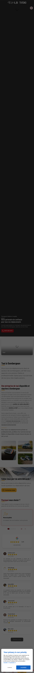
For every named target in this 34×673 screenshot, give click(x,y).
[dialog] (17, 660)
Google (5, 662)
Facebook (11, 662)
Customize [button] (10, 667)
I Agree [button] (23, 667)
